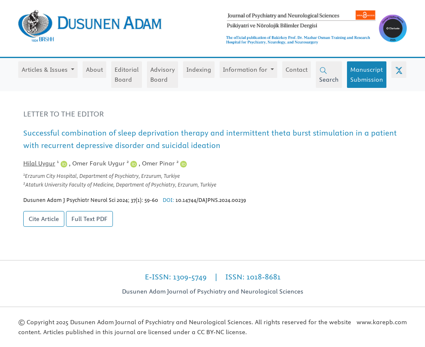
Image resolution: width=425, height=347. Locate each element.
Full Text (89, 219)
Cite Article (44, 219)
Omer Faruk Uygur (104, 163)
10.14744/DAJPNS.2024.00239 (211, 200)
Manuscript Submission (366, 74)
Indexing (198, 69)
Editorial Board (127, 74)
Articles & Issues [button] (45, 69)
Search (329, 75)
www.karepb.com (382, 322)
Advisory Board (162, 74)
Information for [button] (246, 69)
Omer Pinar (164, 163)
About (94, 69)
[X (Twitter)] (398, 69)
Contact (297, 69)
